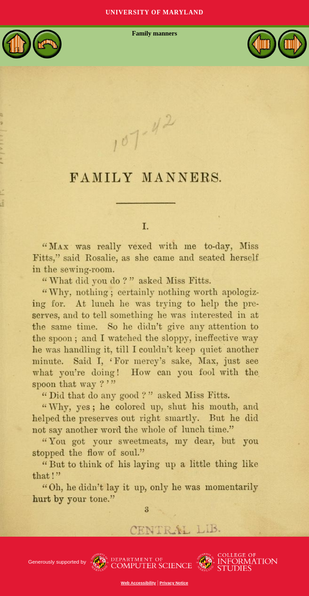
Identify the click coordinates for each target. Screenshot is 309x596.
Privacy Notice (173, 583)
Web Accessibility (138, 583)
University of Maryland (154, 12)
